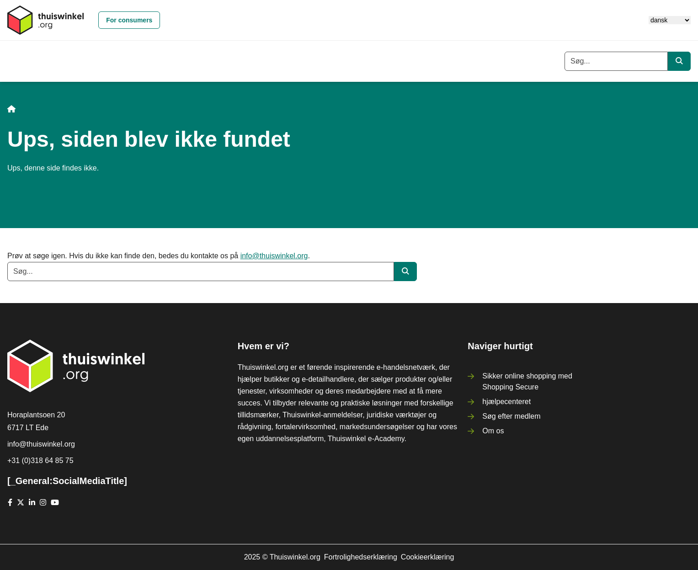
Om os (493, 431)
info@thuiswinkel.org (274, 256)
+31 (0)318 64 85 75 (40, 460)
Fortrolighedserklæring (360, 557)
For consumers (129, 20)
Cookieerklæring (427, 557)
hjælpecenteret (506, 401)
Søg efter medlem (511, 416)
